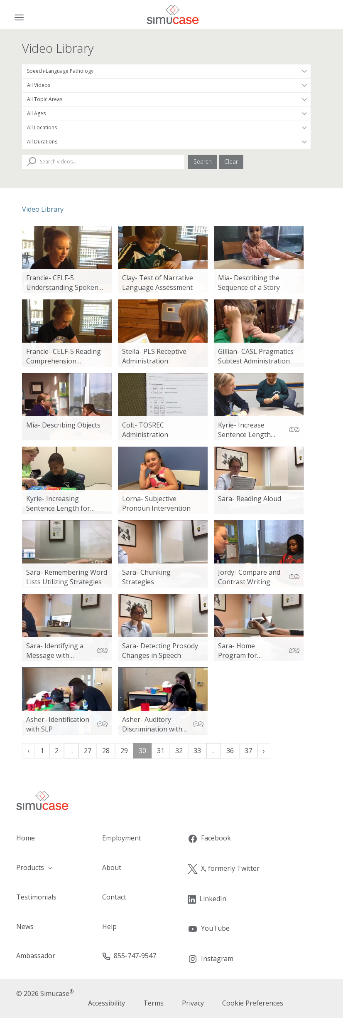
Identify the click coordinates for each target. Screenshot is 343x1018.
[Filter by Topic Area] (166, 99)
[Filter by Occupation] (166, 71)
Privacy (193, 1003)
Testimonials (36, 897)
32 (179, 750)
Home (25, 838)
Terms (153, 1003)
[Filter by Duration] (166, 142)
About (111, 867)
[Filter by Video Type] (166, 85)
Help (109, 926)
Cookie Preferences (252, 1003)
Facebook (209, 838)
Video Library (43, 209)
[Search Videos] (103, 162)
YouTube (209, 929)
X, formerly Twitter (224, 869)
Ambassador (35, 955)
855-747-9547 (129, 956)
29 (124, 750)
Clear (231, 162)
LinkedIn (207, 899)
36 (230, 750)
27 (87, 750)
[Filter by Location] (166, 128)
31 (160, 750)
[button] (43, 867)
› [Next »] (264, 750)
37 (248, 750)
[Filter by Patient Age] (166, 113)
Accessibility (106, 1003)
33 (197, 750)
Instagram (210, 959)
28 (106, 750)
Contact (114, 897)
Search (203, 162)
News (25, 926)
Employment (121, 838)
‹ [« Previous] (28, 750)
